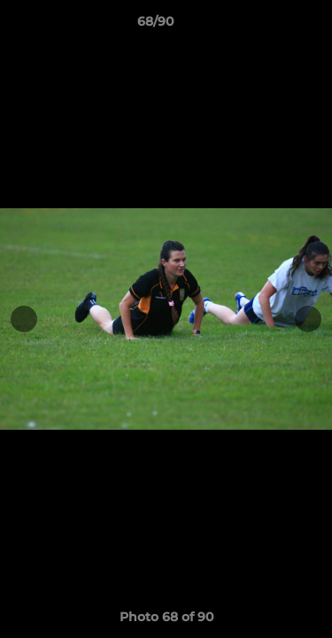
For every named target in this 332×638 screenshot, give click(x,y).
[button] (268, 26)
